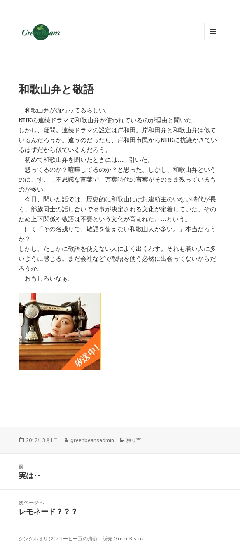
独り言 (133, 440)
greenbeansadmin (92, 440)
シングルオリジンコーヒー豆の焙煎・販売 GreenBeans (81, 538)
